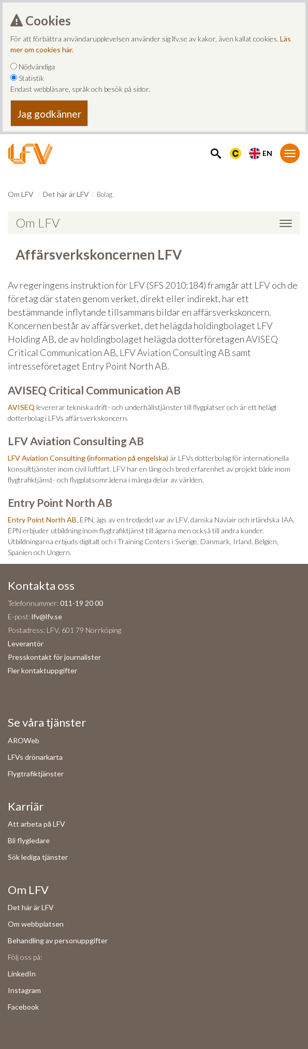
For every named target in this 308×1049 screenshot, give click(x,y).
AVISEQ (21, 407)
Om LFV (21, 194)
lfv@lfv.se (47, 616)
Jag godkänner (49, 114)
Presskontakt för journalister (54, 657)
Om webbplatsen (36, 923)
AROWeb (23, 740)
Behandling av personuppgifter (58, 940)
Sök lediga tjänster (38, 857)
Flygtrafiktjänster (36, 773)
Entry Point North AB (42, 519)
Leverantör (25, 643)
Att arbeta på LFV (36, 823)
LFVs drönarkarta (35, 757)
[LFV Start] (30, 154)
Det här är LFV (66, 194)
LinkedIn (22, 973)
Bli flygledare (29, 840)
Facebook (23, 1006)
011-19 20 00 (81, 603)
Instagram (24, 990)
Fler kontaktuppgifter (42, 670)
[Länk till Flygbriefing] (235, 152)
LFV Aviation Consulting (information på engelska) (88, 457)
